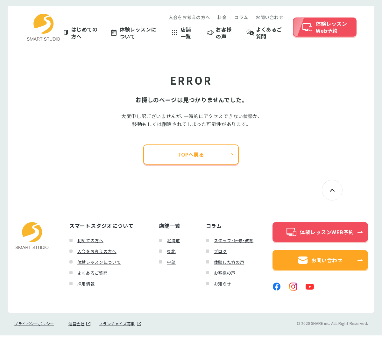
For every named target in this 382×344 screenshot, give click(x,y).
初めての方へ (90, 244)
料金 (222, 18)
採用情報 (86, 287)
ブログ (220, 255)
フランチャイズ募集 (117, 332)
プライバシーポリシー (34, 332)
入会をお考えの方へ (189, 18)
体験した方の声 (229, 266)
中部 (171, 266)
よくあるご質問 (269, 34)
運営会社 (76, 332)
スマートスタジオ (43, 28)
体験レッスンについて (138, 34)
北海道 (173, 244)
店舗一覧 (185, 34)
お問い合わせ (269, 18)
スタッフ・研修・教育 (234, 244)
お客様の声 (223, 34)
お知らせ (222, 287)
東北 (171, 255)
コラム (241, 18)
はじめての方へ (84, 34)
